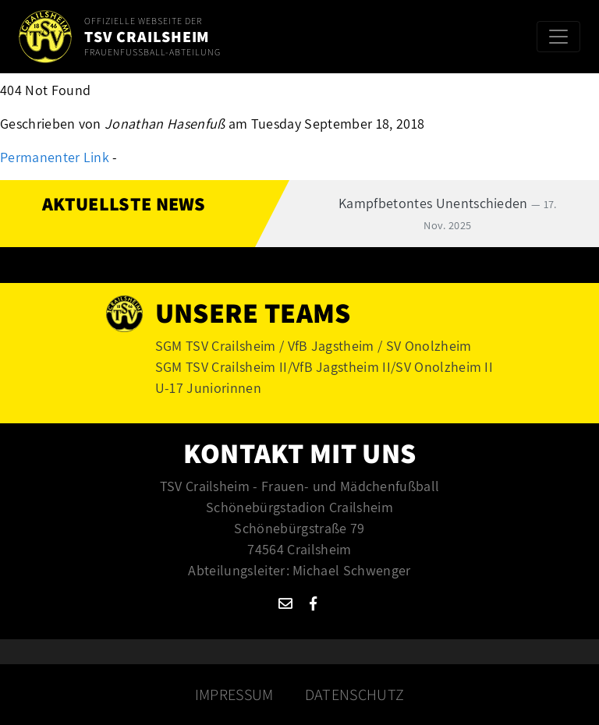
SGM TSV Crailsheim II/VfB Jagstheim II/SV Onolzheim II (324, 367)
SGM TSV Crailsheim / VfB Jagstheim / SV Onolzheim (313, 346)
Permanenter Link (54, 157)
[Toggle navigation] (558, 36)
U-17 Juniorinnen (208, 388)
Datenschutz (355, 694)
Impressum (234, 694)
